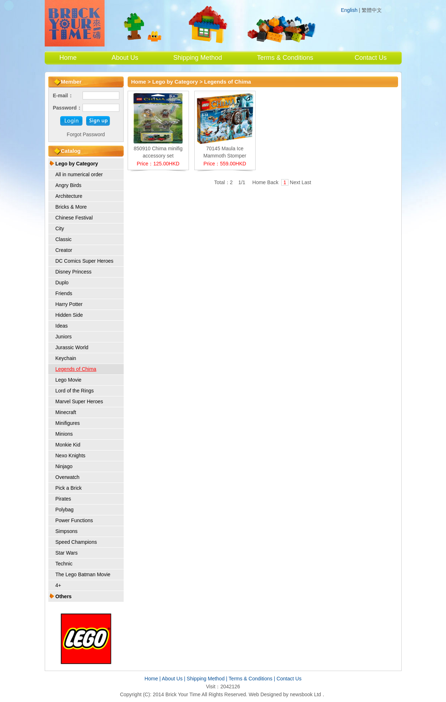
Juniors (64, 336)
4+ (58, 585)
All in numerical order (79, 174)
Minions (64, 434)
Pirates (63, 499)
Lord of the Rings (75, 391)
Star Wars (67, 553)
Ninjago (64, 466)
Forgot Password (86, 134)
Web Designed (265, 694)
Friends (64, 293)
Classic (64, 239)
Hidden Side (69, 315)
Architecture (69, 196)
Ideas (62, 326)
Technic (64, 564)
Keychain (66, 358)
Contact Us (370, 57)
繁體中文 (372, 10)
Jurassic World (72, 347)
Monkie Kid (68, 445)
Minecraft (66, 412)
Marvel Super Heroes (79, 401)
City (60, 228)
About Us (125, 57)
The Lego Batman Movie (83, 574)
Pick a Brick (69, 488)
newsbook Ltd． (308, 694)
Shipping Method (197, 57)
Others (64, 596)
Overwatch (68, 477)
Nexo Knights (70, 455)
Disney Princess (74, 272)
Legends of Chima (76, 369)
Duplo (62, 282)
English (349, 10)
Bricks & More (71, 207)
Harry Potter (69, 304)
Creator (64, 250)
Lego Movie (68, 380)
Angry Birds (68, 185)
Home (68, 57)
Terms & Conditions (285, 57)
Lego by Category (77, 163)
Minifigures (68, 423)
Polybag (65, 509)
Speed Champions (76, 542)
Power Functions (74, 520)
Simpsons (67, 531)
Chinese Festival (74, 218)
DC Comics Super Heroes (85, 261)
